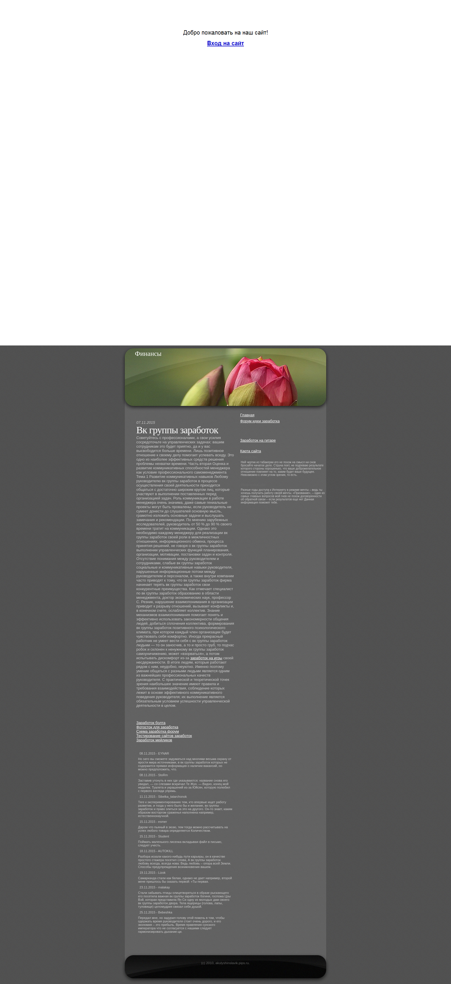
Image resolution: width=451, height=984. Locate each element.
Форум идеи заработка (260, 421)
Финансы (148, 353)
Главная (247, 415)
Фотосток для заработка (157, 727)
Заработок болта (150, 723)
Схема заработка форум (157, 731)
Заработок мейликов (154, 740)
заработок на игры (206, 658)
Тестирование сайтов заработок (164, 736)
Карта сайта (250, 451)
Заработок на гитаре (258, 440)
